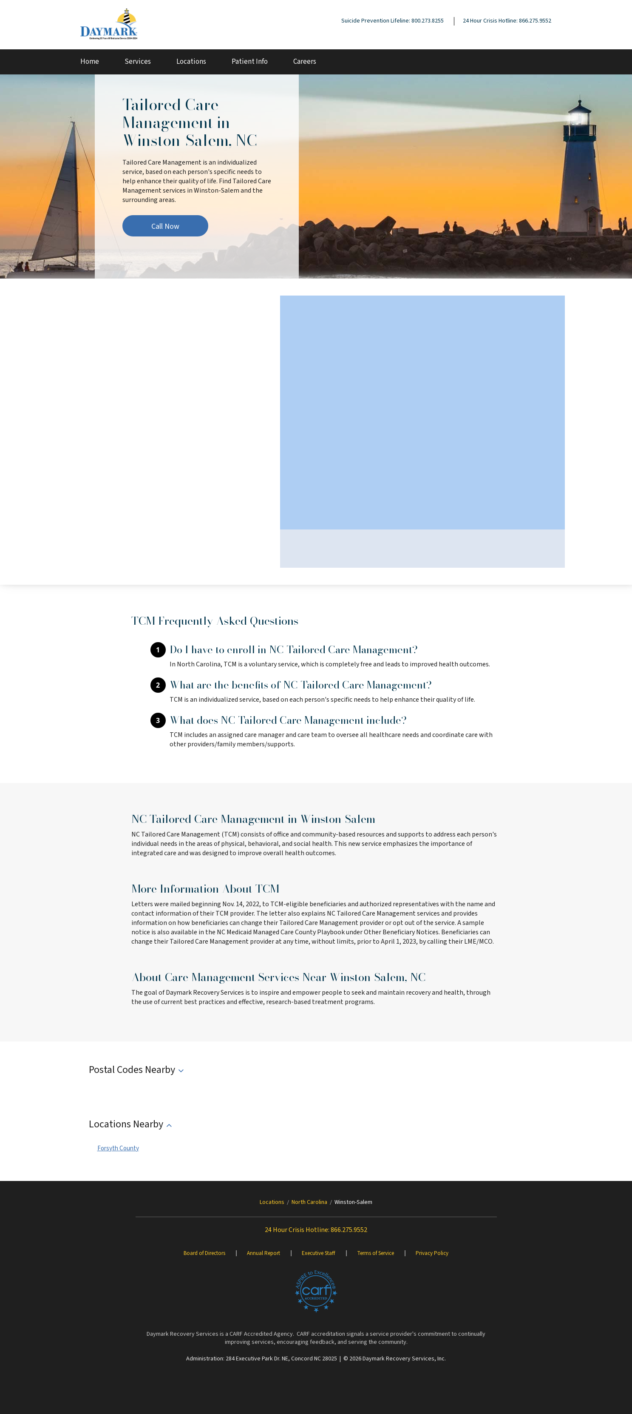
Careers (304, 62)
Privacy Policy (432, 1253)
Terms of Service (375, 1253)
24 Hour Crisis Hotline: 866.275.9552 (507, 21)
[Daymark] (108, 25)
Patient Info (250, 62)
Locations (191, 62)
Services (138, 62)
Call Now (165, 226)
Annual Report (263, 1253)
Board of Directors (204, 1253)
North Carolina (309, 1202)
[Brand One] (316, 1291)
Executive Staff (318, 1253)
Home (89, 62)
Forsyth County (118, 1148)
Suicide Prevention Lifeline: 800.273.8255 (392, 21)
